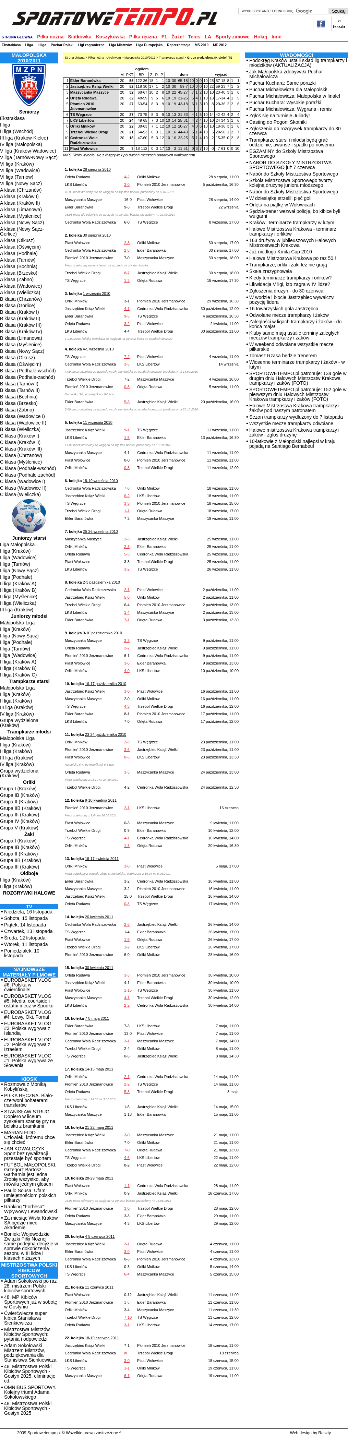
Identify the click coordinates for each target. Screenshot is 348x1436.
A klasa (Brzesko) (18, 273)
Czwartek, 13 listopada (28, 931)
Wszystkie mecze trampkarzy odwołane (291, 423)
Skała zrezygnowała (270, 271)
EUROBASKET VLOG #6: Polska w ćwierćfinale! (27, 984)
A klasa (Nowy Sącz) (22, 222)
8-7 (127, 273)
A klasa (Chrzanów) (20, 190)
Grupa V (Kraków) (19, 827)
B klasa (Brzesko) (19, 403)
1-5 (127, 437)
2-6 (127, 924)
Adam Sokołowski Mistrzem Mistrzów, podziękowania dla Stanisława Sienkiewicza (30, 1353)
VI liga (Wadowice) (20, 170)
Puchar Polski (62, 45)
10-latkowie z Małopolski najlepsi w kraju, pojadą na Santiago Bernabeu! (293, 444)
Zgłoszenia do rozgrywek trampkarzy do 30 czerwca (295, 131)
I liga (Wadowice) (18, 557)
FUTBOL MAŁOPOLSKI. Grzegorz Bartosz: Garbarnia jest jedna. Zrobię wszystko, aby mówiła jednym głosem (30, 1174)
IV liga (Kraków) (17, 714)
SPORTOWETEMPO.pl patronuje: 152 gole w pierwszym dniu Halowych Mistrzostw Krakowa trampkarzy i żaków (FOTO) (298, 394)
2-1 (127, 590)
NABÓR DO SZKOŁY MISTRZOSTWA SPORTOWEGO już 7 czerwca (290, 165)
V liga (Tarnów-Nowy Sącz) (29, 157)
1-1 (127, 511)
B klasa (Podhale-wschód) (28, 370)
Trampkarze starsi (29, 681)
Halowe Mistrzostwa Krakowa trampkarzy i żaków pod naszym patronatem (294, 408)
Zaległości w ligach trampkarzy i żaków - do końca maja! (295, 324)
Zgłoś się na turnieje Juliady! (279, 115)
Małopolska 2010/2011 (140, 57)
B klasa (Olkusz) (17, 357)
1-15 (128, 990)
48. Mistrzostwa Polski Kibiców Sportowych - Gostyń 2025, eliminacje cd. (29, 1374)
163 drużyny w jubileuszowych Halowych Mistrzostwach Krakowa (292, 243)
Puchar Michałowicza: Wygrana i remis (290, 109)
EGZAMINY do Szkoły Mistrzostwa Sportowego (286, 153)
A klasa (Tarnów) (17, 260)
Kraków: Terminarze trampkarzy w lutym (291, 222)
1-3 (127, 845)
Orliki (29, 782)
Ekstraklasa (11, 45)
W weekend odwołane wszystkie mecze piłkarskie (291, 347)
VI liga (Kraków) (17, 164)
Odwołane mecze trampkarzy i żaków (289, 315)
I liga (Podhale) (16, 577)
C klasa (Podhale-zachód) (27, 475)
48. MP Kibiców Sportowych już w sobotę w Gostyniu (30, 1301)
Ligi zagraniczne (91, 45)
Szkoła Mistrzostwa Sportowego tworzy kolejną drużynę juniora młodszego (291, 183)
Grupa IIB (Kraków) (20, 808)
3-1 (127, 1041)
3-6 (127, 663)
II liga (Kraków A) (18, 583)
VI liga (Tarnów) (16, 177)
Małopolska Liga (17, 622)
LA (208, 36)
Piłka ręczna (143, 36)
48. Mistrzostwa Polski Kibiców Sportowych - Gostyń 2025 (27, 1408)
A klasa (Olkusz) (17, 240)
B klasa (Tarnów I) (19, 383)
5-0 (127, 597)
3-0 (127, 184)
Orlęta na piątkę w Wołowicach (282, 204)
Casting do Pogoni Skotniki (278, 122)
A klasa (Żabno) (17, 279)
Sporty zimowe (233, 36)
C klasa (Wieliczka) (20, 494)
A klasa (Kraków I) (19, 196)
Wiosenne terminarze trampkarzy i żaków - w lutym (297, 364)
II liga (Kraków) (16, 701)
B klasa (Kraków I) (19, 312)
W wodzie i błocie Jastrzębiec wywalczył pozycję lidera (292, 300)
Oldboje (29, 873)
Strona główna (75, 57)
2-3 (127, 243)
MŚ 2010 (201, 45)
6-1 (127, 1376)
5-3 (127, 402)
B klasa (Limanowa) (21, 338)
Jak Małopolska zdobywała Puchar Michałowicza (286, 74)
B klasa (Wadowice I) (22, 416)
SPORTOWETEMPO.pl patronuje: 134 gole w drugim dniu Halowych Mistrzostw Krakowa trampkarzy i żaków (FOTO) (298, 378)
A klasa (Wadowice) (21, 286)
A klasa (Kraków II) (20, 203)
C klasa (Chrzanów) (21, 455)
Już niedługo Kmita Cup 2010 (280, 251)
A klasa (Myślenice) (20, 216)
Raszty (324, 1433)
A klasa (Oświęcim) (20, 247)
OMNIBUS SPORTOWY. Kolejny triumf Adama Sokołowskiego (30, 1392)
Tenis (194, 36)
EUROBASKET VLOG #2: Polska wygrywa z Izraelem (27, 1044)
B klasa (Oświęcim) (20, 364)
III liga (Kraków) (16, 609)
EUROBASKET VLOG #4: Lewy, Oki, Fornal (27, 1014)
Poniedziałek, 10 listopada (21, 953)
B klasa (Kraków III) (20, 325)
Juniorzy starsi (29, 538)
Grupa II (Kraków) (19, 801)
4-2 (127, 177)
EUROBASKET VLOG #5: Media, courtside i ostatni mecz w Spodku (28, 1000)
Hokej (260, 36)
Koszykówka (110, 36)
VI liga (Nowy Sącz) (21, 183)
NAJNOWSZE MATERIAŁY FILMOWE (29, 972)
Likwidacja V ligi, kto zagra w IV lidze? (289, 284)
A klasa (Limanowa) (21, 209)
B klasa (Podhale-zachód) (27, 377)
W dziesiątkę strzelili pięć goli (280, 198)
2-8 (127, 250)
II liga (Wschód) (16, 131)
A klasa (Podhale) (19, 253)
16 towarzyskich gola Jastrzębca (284, 308)
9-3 (127, 316)
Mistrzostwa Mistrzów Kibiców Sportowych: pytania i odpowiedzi (27, 1334)
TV (29, 906)
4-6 (127, 1158)
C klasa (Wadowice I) (22, 481)
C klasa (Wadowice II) (23, 488)
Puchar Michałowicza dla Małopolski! (288, 89)
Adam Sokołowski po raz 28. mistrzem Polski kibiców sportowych (30, 1285)
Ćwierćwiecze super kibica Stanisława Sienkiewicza (25, 1318)
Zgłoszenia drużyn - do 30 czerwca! (287, 291)
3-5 (127, 503)
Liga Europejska (149, 45)
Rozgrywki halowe (29, 893)
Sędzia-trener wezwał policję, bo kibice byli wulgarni (294, 213)
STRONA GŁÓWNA (17, 37)
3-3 (127, 364)
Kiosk (29, 1079)
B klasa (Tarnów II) (20, 390)
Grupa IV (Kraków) (20, 821)
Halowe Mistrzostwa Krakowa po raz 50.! (292, 258)
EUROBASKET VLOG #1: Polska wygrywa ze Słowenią (28, 1060)
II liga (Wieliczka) (18, 603)
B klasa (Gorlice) (17, 305)
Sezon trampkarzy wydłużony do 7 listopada (296, 417)
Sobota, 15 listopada (26, 918)
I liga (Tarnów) (15, 564)
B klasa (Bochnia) (19, 396)
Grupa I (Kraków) (18, 788)
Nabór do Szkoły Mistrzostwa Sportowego (293, 174)
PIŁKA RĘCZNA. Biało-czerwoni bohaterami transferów (28, 1100)
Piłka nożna (50, 36)
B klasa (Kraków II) (20, 318)
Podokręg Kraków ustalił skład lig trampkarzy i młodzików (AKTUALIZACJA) (298, 63)
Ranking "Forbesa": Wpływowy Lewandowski (30, 1209)
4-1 (127, 309)
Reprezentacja (178, 45)
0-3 (127, 387)
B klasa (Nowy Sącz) (22, 351)
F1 (164, 36)
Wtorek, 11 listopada (26, 944)
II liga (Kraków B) (18, 590)
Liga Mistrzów (120, 45)
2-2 (127, 648)
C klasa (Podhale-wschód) (28, 468)
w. (126, 1353)
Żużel (177, 36)
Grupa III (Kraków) (19, 814)
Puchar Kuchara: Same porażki (282, 83)
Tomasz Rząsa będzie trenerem (283, 355)
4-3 (127, 706)
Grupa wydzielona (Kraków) (19, 723)
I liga (29, 45)
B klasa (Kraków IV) (21, 331)
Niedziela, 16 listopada (28, 911)
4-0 (127, 671)
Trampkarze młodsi (29, 731)
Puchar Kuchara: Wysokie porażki (285, 102)
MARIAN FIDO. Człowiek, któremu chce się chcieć (29, 1137)
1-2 (127, 280)
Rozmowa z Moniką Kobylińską (25, 1086)
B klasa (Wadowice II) (23, 423)
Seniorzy (29, 112)
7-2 (127, 357)
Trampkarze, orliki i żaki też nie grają (288, 264)
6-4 (127, 1274)
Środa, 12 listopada (25, 938)
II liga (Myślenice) (18, 596)
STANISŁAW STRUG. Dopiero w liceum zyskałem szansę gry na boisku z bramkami (29, 1119)
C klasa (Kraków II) (20, 442)
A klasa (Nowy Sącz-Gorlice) (22, 231)
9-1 (127, 430)
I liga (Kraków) (15, 551)
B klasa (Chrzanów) (21, 299)
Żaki (29, 834)
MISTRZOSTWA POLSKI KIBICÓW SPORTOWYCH (29, 1270)
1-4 (127, 612)
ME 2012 (220, 45)
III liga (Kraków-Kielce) (24, 138)
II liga (41, 45)
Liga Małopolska (17, 544)
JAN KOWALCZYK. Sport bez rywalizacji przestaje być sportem (27, 1153)
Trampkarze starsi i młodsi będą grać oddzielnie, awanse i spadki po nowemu (291, 142)
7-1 (127, 620)
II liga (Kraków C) (18, 675)
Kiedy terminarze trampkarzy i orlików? (290, 277)
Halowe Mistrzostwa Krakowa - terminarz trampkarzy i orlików (292, 231)
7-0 (127, 488)
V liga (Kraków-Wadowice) (28, 151)
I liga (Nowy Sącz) (19, 570)
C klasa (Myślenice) (21, 462)
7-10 (128, 1317)
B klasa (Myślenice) (20, 344)
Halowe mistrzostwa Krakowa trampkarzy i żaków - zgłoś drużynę (294, 432)
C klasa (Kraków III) (21, 449)
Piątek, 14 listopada (25, 925)
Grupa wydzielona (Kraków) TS (209, 57)
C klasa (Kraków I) (19, 436)
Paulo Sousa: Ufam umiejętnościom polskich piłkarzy (30, 1195)
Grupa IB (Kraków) (20, 795)
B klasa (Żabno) (17, 409)
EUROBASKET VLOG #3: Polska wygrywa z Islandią (27, 1028)
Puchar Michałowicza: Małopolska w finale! (294, 96)
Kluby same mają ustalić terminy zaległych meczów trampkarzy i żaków (294, 335)
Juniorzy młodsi (29, 616)
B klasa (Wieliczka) (20, 429)
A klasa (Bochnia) (18, 266)
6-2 (127, 496)
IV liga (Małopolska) (21, 144)
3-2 (127, 324)
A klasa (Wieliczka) (20, 292)
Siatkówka (79, 36)
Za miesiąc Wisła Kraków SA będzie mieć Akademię (31, 1222)
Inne (276, 36)
